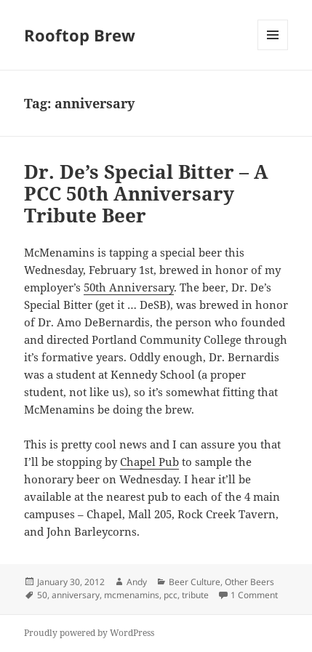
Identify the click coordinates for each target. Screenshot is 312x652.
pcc (170, 595)
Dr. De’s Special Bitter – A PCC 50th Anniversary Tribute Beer (146, 193)
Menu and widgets (273, 49)
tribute (195, 595)
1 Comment (254, 595)
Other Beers (249, 582)
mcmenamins (131, 595)
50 (42, 595)
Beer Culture (194, 582)
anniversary (76, 595)
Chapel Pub (149, 461)
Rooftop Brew (79, 35)
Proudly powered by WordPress (89, 633)
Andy (137, 582)
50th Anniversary (129, 287)
